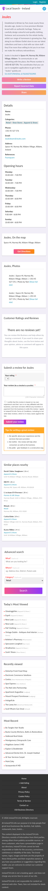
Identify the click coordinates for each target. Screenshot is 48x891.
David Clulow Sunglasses (13, 471)
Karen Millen (9, 530)
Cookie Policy (24, 796)
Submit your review (15, 422)
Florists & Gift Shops (11, 495)
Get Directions (24, 251)
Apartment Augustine (17, 692)
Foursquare (9, 157)
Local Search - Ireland (18, 8)
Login (35, 2)
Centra (18, 679)
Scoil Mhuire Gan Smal (17, 709)
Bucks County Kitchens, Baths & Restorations (23, 732)
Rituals (7, 506)
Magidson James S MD (14, 744)
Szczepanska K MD (12, 765)
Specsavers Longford (17, 644)
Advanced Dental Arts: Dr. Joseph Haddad (22, 753)
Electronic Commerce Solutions (18, 675)
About (24, 787)
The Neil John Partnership (16, 688)
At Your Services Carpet (15, 757)
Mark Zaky (9, 761)
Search (23, 590)
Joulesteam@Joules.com (15, 138)
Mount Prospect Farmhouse (20, 696)
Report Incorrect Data (24, 86)
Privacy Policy (24, 792)
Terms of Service (24, 801)
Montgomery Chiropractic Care (18, 740)
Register (42, 2)
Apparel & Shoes (31, 122)
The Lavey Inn (18, 704)
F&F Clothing (17, 628)
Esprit (14, 615)
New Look (16, 619)
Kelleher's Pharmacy (18, 639)
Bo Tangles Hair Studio (14, 727)
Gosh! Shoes (15, 652)
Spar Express (15, 683)
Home (24, 778)
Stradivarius (16, 648)
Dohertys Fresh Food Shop (16, 671)
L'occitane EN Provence (13, 493)
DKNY (6, 482)
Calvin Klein (9, 516)
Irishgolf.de (10, 700)
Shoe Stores (18, 122)
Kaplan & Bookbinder (14, 749)
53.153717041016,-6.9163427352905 (20, 74)
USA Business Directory (24, 810)
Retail (8, 122)
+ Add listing (24, 783)
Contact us (24, 805)
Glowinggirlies (17, 611)
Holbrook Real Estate (14, 736)
